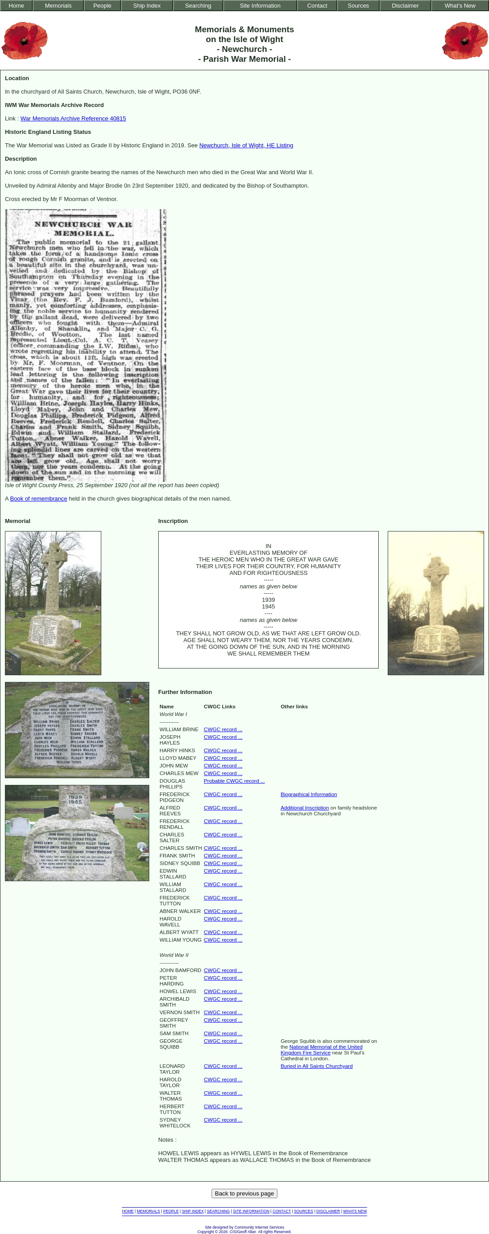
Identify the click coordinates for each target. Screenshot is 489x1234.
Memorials (58, 5)
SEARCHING (218, 1211)
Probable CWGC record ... (234, 781)
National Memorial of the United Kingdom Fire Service (322, 1049)
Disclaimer (405, 5)
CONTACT (282, 1211)
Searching (198, 5)
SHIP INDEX (193, 1211)
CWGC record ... (223, 729)
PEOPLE (171, 1211)
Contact (317, 5)
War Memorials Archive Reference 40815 (73, 118)
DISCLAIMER (328, 1211)
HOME (128, 1211)
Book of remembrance (38, 498)
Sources (358, 5)
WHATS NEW (355, 1211)
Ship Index (146, 5)
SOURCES (303, 1211)
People (102, 5)
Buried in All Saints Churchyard (317, 1066)
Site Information (260, 5)
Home (16, 5)
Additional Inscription (305, 807)
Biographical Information (309, 794)
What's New (460, 5)
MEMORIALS (148, 1211)
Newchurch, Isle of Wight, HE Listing (246, 145)
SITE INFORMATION (251, 1211)
